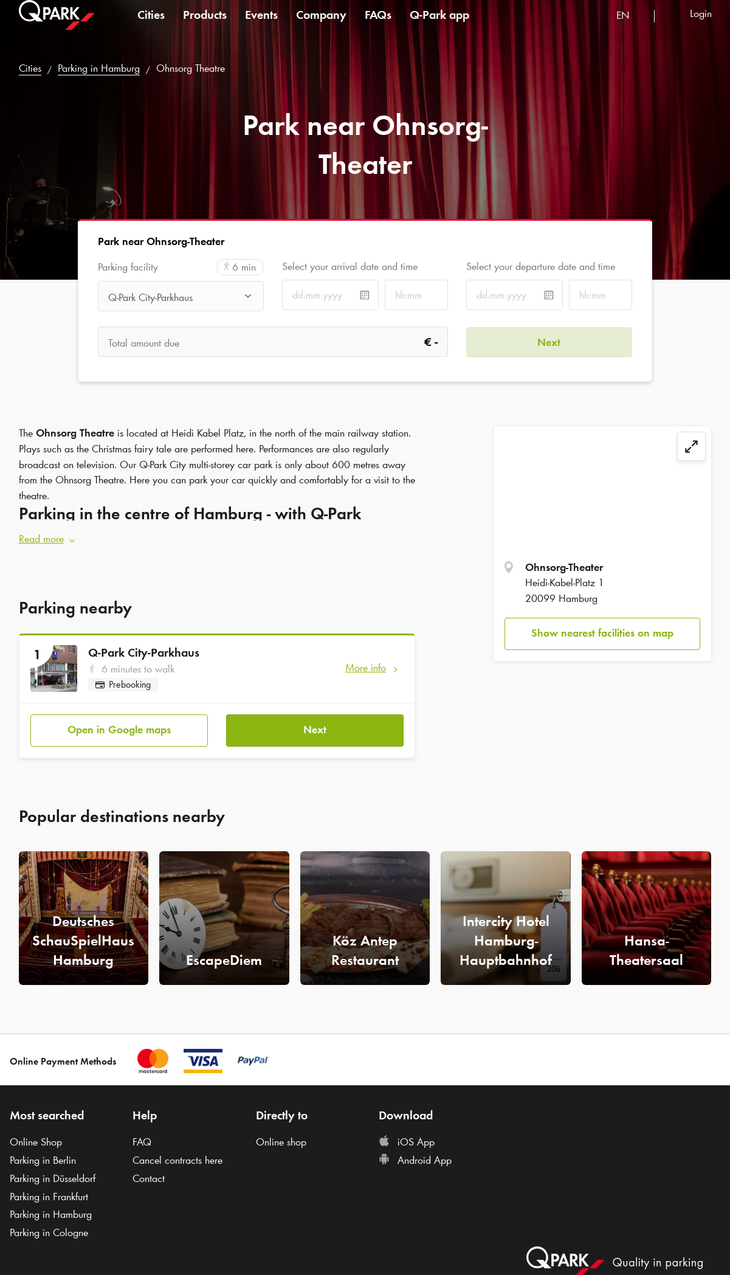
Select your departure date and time (540, 266)
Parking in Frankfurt (49, 1196)
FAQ (142, 1142)
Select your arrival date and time (350, 266)
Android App (415, 1160)
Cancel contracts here (177, 1160)
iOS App (407, 1142)
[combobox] (630, 28)
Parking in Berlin (43, 1160)
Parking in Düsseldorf (52, 1178)
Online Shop (36, 1142)
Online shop (281, 1142)
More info (365, 667)
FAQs (378, 26)
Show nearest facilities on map (602, 633)
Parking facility (128, 267)
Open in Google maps (119, 729)
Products (205, 26)
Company (321, 26)
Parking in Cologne (49, 1232)
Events (261, 26)
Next (314, 729)
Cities (151, 26)
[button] (217, 539)
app (439, 26)
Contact (149, 1178)
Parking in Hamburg (99, 68)
